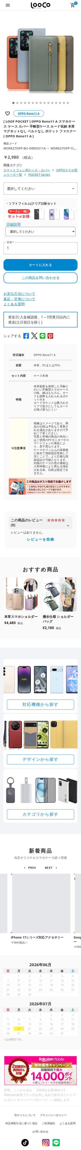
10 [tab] (48, 103)
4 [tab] (25, 103)
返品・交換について (19, 298)
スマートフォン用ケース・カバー (26, 170)
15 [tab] (68, 103)
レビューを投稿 (40, 539)
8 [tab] (41, 103)
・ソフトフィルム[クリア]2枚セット (31, 203)
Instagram (45, 1142)
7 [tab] (37, 103)
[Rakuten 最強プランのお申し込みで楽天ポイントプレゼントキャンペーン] (40, 1070)
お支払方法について (19, 293)
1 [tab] (13, 103)
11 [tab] (52, 103)
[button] (31, 867)
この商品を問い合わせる (41, 277)
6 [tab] (33, 103)
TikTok (25, 1142)
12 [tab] (56, 103)
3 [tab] (21, 103)
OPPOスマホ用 (67, 170)
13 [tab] (60, 103)
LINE (56, 1142)
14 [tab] (64, 103)
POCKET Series (39, 175)
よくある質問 (14, 304)
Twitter (35, 1142)
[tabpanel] (40, 61)
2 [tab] (17, 103)
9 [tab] (44, 103)
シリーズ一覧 (12, 175)
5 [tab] (29, 103)
